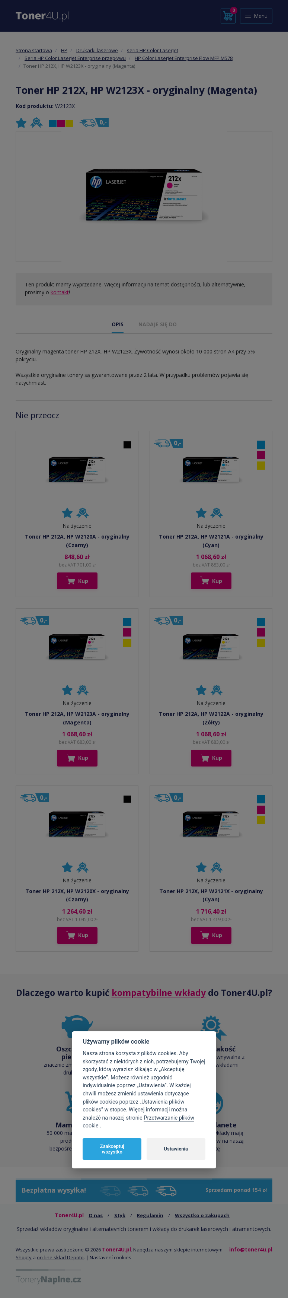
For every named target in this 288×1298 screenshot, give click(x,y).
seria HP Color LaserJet (152, 50)
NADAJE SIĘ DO (157, 324)
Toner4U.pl (116, 1249)
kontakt (60, 292)
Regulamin (150, 1215)
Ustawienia (176, 1149)
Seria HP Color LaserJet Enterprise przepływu (75, 58)
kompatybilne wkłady (159, 993)
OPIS (118, 324)
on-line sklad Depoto (60, 1257)
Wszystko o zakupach (202, 1215)
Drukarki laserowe (97, 50)
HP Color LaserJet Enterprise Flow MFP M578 (184, 58)
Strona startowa (34, 50)
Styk (119, 1215)
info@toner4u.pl (250, 1249)
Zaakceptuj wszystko (112, 1149)
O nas (96, 1215)
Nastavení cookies (110, 1257)
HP (64, 50)
